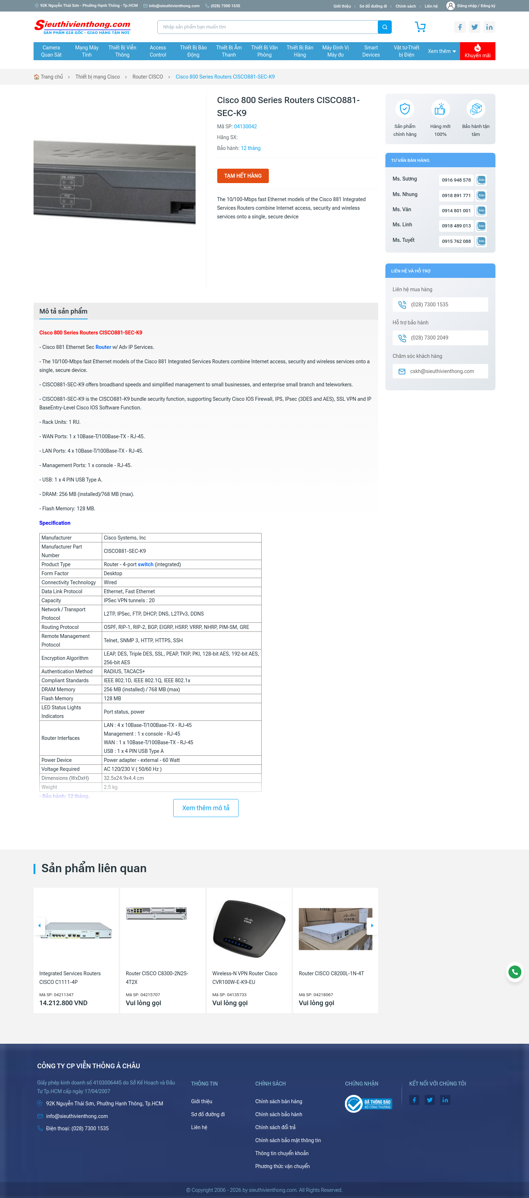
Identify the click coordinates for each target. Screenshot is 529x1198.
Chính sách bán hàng (278, 1101)
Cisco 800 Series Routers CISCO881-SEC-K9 (225, 77)
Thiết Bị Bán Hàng (300, 51)
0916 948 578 (456, 180)
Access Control (158, 51)
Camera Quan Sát (51, 51)
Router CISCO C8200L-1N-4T (331, 973)
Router (103, 347)
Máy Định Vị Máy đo (335, 51)
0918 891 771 (456, 195)
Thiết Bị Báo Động (193, 51)
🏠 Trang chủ (48, 77)
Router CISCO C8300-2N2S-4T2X (157, 978)
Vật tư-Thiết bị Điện (407, 51)
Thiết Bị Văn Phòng (264, 51)
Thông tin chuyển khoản (282, 1153)
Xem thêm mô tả (205, 808)
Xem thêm (442, 51)
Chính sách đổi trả (275, 1127)
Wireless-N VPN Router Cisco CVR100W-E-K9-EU (245, 978)
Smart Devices (371, 51)
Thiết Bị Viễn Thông (122, 51)
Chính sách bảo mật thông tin (288, 1140)
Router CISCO (147, 77)
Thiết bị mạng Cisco (97, 77)
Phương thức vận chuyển (282, 1166)
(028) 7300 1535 (222, 6)
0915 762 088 (456, 241)
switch (145, 564)
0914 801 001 (456, 210)
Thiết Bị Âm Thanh (229, 51)
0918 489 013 (456, 225)
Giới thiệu (342, 6)
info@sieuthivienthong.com (171, 6)
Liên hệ (431, 6)
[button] (39, 926)
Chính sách (405, 6)
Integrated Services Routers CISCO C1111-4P (70, 978)
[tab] (63, 311)
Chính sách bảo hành (278, 1114)
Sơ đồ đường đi (373, 6)
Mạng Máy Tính (87, 51)
